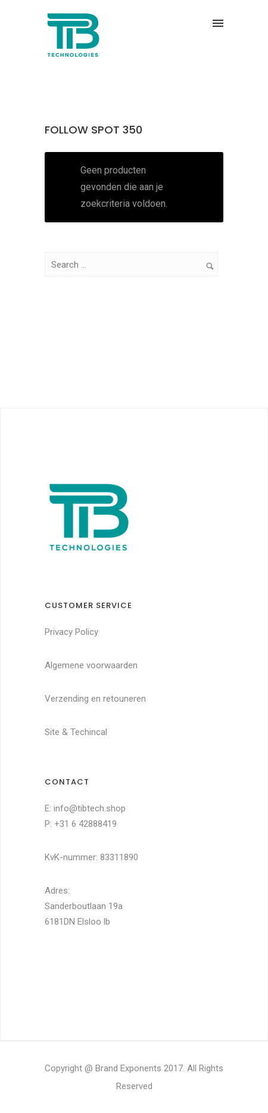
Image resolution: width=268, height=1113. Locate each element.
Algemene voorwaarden (91, 665)
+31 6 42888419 (85, 824)
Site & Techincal (76, 732)
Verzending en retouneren (95, 698)
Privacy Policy (71, 632)
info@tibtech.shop (90, 808)
